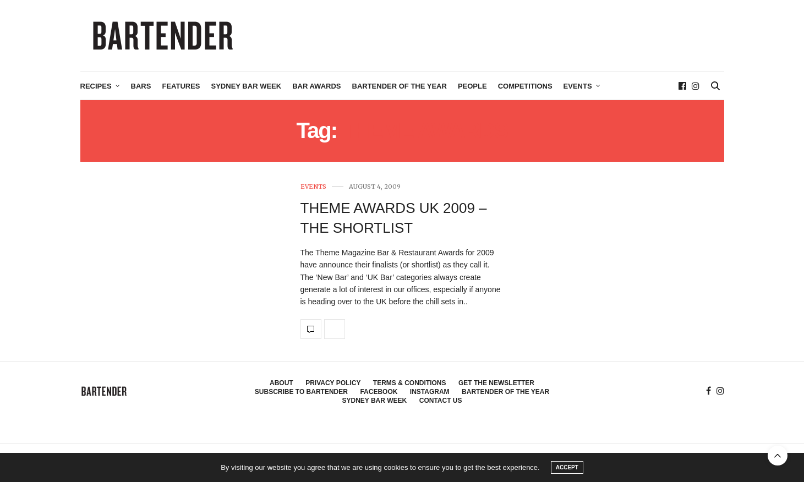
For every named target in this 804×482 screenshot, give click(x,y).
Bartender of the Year (399, 86)
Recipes (96, 86)
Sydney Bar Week (246, 86)
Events (578, 86)
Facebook (378, 392)
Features (181, 86)
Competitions (525, 86)
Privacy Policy (332, 383)
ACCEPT (567, 467)
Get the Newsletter (496, 383)
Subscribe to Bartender (301, 392)
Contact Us (440, 400)
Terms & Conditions (409, 383)
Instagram (430, 392)
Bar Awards (316, 86)
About (281, 383)
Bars (141, 86)
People (472, 86)
